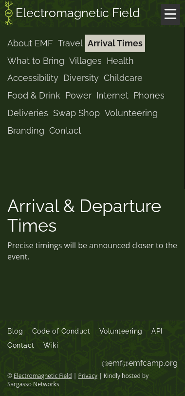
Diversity (81, 78)
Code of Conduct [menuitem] (61, 331)
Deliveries (27, 113)
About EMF (30, 43)
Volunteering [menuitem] (121, 331)
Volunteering (131, 113)
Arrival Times (115, 43)
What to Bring (35, 61)
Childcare (123, 78)
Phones (149, 95)
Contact (65, 130)
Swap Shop (76, 113)
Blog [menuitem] (15, 331)
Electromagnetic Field (72, 14)
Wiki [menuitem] (50, 345)
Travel (70, 43)
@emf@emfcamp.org (140, 363)
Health (120, 61)
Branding (25, 130)
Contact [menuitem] (21, 345)
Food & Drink (33, 95)
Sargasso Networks (33, 384)
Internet (112, 95)
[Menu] (170, 14)
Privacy (87, 376)
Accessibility (32, 78)
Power (78, 95)
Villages (85, 61)
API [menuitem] (157, 331)
